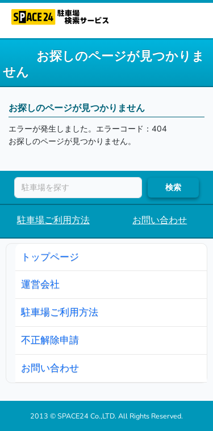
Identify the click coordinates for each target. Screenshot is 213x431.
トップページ (50, 257)
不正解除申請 (50, 340)
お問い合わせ (159, 220)
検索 (173, 187)
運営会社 (40, 284)
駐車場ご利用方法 (53, 220)
